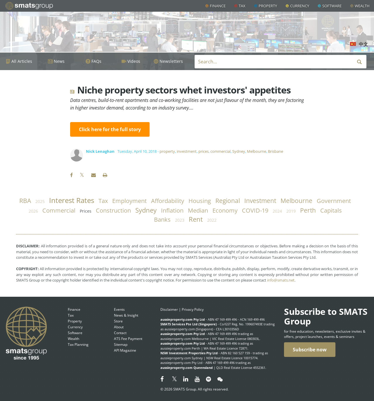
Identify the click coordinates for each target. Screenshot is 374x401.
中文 (363, 44)
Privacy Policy (193, 309)
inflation (172, 210)
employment (129, 201)
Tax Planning (78, 344)
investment (187, 151)
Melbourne (256, 151)
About (119, 326)
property (167, 151)
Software (332, 5)
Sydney (238, 151)
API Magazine (125, 350)
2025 (40, 201)
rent (196, 219)
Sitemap (120, 344)
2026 (33, 211)
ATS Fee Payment (128, 338)
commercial (220, 151)
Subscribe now (310, 349)
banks (162, 219)
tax (103, 201)
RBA (25, 201)
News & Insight (126, 315)
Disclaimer (169, 309)
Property (268, 5)
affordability (167, 201)
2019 (291, 211)
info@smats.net (281, 280)
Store (118, 321)
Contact (120, 332)
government (334, 201)
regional (227, 201)
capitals (331, 210)
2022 (212, 220)
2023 (179, 220)
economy (225, 210)
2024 (277, 211)
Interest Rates (71, 200)
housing (199, 201)
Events (119, 309)
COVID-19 (255, 210)
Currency (299, 5)
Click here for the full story (110, 129)
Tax (242, 5)
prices (203, 151)
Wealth (362, 5)
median (198, 210)
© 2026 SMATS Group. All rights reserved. (194, 389)
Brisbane (275, 151)
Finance (218, 5)
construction (113, 210)
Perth (308, 210)
